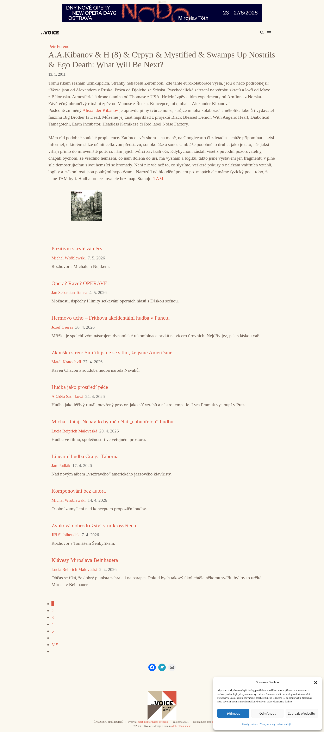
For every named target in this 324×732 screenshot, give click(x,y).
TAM (158, 178)
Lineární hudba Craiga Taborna (85, 456)
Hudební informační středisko (152, 721)
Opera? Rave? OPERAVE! (80, 283)
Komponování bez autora (78, 491)
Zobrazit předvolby (302, 713)
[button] (316, 682)
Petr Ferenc (58, 46)
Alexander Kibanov (100, 110)
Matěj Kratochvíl (66, 362)
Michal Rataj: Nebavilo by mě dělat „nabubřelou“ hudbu (112, 422)
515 (54, 644)
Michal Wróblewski (68, 258)
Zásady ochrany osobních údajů (275, 724)
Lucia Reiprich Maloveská (74, 431)
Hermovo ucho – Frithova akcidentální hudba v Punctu (110, 318)
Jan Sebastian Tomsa (69, 292)
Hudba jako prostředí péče (79, 387)
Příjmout (233, 713)
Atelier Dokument (181, 725)
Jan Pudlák (60, 465)
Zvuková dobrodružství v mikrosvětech (93, 526)
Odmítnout (267, 713)
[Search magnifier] (262, 32)
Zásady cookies (249, 724)
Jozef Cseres (62, 327)
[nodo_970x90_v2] (162, 13)
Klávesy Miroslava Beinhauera (84, 560)
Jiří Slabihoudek (65, 535)
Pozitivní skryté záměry (76, 249)
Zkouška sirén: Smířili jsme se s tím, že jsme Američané (111, 353)
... (53, 637)
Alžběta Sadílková (67, 396)
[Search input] (242, 32)
